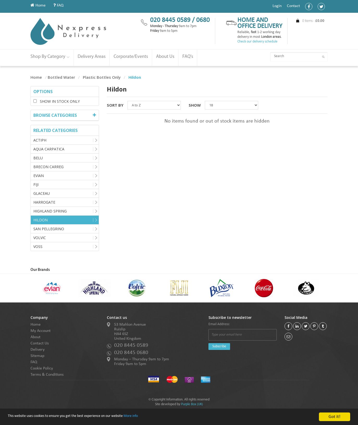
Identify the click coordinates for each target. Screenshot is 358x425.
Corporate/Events (131, 56)
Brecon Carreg (48, 166)
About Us (165, 56)
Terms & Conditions (47, 375)
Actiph (39, 140)
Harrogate (44, 202)
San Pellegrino (48, 228)
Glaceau (41, 193)
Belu (38, 157)
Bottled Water (61, 77)
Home (38, 5)
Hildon (40, 219)
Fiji (36, 184)
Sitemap (37, 356)
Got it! (335, 417)
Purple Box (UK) (192, 404)
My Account (40, 331)
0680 (203, 20)
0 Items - (313, 21)
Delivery (37, 350)
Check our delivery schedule (257, 42)
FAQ (58, 5)
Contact (293, 6)
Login (277, 6)
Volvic (39, 237)
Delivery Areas (92, 56)
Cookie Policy (41, 368)
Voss (37, 246)
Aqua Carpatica (48, 149)
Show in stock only (56, 101)
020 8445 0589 (131, 345)
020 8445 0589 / (173, 20)
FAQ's (187, 56)
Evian (38, 175)
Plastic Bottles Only (102, 77)
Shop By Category (50, 56)
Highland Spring (50, 211)
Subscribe (219, 346)
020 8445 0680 (131, 352)
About (35, 337)
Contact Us (39, 343)
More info (161, 417)
